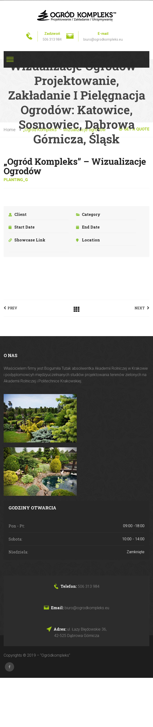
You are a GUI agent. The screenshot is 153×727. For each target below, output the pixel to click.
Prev (10, 307)
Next (141, 307)
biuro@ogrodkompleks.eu (103, 39)
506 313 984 (52, 39)
